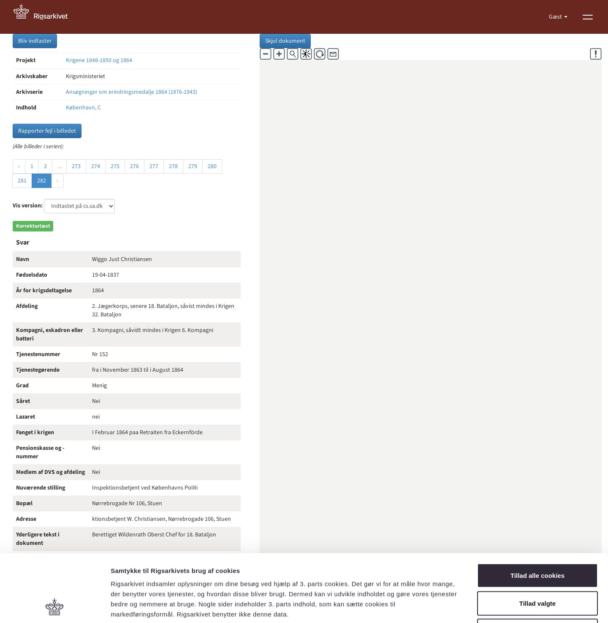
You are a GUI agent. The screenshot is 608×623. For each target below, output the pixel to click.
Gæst (556, 17)
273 (76, 166)
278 (173, 166)
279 (192, 166)
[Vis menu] (587, 17)
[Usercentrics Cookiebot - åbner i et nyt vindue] (55, 606)
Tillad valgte (537, 540)
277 (153, 166)
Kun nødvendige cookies (537, 567)
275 (115, 166)
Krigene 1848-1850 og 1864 (99, 60)
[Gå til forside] (45, 17)
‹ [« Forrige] (19, 166)
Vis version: (28, 205)
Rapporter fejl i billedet (47, 131)
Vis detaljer (439, 606)
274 (95, 166)
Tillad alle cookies (537, 512)
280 (212, 166)
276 (134, 166)
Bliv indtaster (35, 41)
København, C (83, 107)
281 (22, 181)
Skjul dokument (285, 41)
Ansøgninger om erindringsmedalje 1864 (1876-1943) (131, 92)
